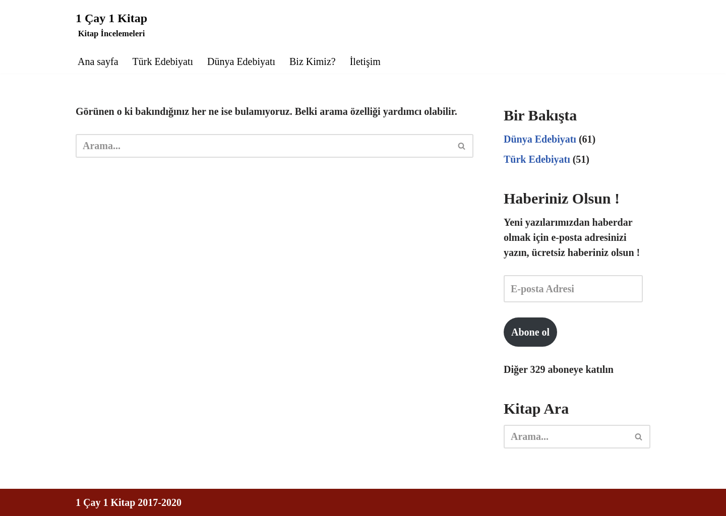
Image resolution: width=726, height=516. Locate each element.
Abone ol (530, 332)
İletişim (365, 61)
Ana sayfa (98, 61)
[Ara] (263, 146)
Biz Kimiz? (312, 61)
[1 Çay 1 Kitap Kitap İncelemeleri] (111, 24)
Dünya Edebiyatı (241, 61)
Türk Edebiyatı (163, 61)
